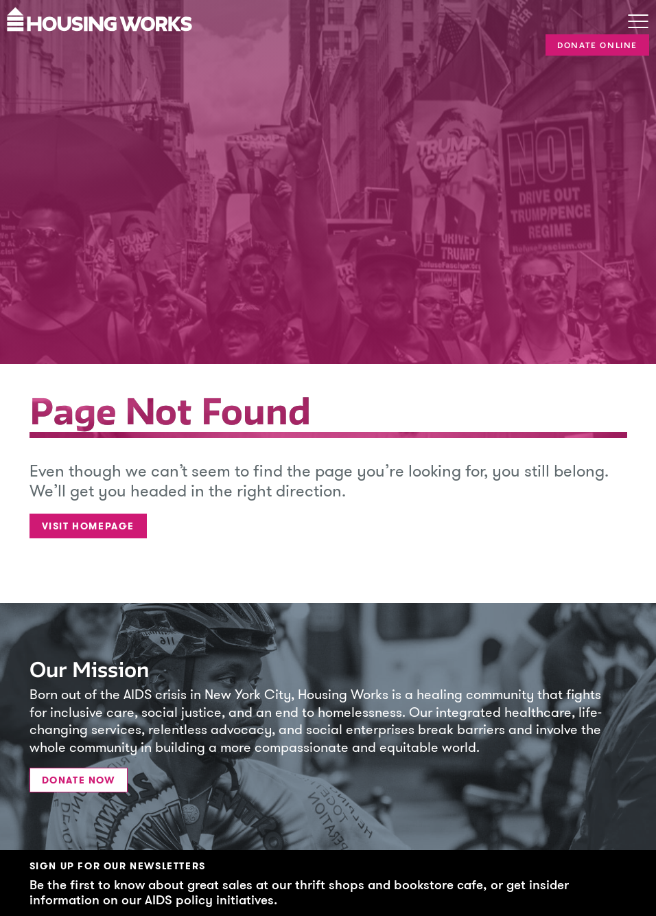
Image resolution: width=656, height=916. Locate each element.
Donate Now (78, 780)
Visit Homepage (88, 526)
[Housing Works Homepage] (297, 18)
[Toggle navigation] (638, 23)
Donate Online (597, 45)
